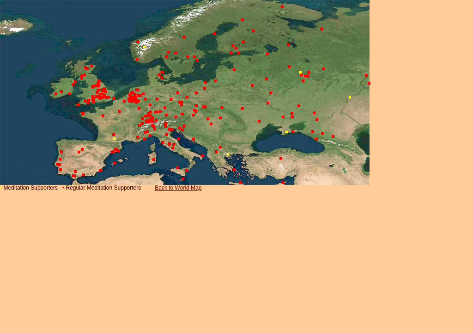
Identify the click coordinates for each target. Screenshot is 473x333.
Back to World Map (178, 188)
